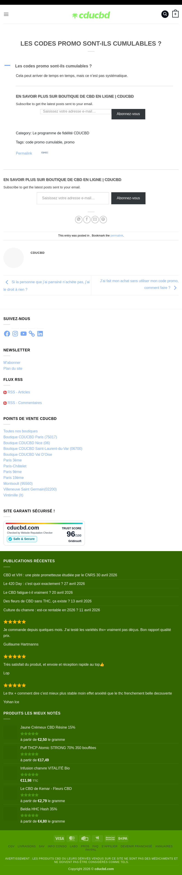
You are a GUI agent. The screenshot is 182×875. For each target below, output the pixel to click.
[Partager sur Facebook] (87, 219)
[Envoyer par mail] (95, 219)
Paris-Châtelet (14, 466)
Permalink (32, 152)
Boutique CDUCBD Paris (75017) (30, 437)
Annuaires (164, 846)
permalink (117, 235)
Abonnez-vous (128, 114)
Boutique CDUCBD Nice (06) (26, 443)
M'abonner (11, 363)
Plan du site (12, 368)
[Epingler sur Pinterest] (103, 219)
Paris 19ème (13, 478)
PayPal (91, 849)
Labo (74, 846)
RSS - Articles (16, 392)
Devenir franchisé (136, 846)
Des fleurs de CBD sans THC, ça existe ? (36, 601)
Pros (85, 846)
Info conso (57, 846)
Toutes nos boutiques (20, 431)
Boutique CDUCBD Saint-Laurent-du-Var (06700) (42, 449)
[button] (6, 14)
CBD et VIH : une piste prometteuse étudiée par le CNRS (49, 575)
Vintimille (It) (13, 495)
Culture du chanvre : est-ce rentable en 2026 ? (40, 610)
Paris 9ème (12, 472)
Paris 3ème (12, 460)
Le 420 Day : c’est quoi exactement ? (33, 584)
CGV (11, 846)
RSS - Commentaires (22, 403)
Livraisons (27, 846)
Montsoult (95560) (18, 484)
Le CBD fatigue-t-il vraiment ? (27, 592)
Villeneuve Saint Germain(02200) (30, 489)
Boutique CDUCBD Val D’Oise (27, 454)
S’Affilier (110, 846)
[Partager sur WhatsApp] (79, 219)
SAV (42, 846)
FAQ (95, 846)
